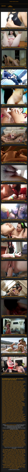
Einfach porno (13, 453)
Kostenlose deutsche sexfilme (12, 457)
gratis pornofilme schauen (14, 389)
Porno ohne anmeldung (9, 463)
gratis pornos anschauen (9, 390)
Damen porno (20, 463)
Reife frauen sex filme (13, 442)
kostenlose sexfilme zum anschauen (12, 415)
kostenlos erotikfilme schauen (14, 397)
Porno (4, 445)
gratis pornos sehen (12, 391)
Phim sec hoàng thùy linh (10, 467)
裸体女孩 (9, 465)
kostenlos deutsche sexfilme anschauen (9, 396)
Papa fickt (9, 453)
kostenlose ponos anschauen (11, 405)
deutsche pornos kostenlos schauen (12, 385)
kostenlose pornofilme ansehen (12, 406)
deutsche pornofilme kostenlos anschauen (10, 382)
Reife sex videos (11, 439)
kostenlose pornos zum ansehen (17, 412)
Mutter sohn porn (22, 451)
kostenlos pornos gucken (13, 400)
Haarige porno (17, 439)
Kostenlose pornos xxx (13, 446)
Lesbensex (16, 463)
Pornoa (24, 445)
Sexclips (22, 439)
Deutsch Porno (18, 450)
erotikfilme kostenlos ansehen (18, 387)
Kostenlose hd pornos (7, 461)
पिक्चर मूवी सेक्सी (18, 466)
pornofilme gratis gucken (21, 418)
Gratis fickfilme (17, 436)
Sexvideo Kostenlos (8, 431)
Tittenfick (8, 450)
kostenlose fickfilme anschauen (11, 404)
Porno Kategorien (10, 6)
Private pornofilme (10, 436)
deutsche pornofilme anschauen (8, 381)
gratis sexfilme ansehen (16, 392)
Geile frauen (15, 431)
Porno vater (19, 452)
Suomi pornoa (17, 430)
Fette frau (15, 449)
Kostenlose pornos (10, 454)
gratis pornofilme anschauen (7, 388)
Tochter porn (5, 452)
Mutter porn (13, 450)
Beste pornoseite (16, 458)
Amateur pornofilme (9, 437)
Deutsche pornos (21, 446)
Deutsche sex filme (9, 458)
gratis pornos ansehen (18, 390)
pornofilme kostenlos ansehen (15, 420)
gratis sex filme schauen (20, 391)
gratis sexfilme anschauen (7, 392)
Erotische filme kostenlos (7, 440)
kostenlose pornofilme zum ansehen (8, 408)
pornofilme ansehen (14, 417)
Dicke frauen (11, 449)
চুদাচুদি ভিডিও (8, 466)
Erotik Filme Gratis (10, 430)
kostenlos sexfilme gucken (11, 402)
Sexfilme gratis (21, 432)
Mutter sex (7, 451)
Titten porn (5, 450)
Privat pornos (22, 454)
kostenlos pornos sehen (10, 401)
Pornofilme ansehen (21, 442)
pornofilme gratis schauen (7, 419)
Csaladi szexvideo (14, 465)
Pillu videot (4, 430)
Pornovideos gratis (21, 462)
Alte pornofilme (21, 433)
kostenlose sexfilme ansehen (12, 414)
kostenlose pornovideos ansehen (8, 413)
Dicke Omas (6, 446)
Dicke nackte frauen (12, 434)
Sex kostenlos (8, 445)
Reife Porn (20, 435)
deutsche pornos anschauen (14, 383)
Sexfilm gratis (5, 434)
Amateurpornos (6, 442)
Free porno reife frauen (7, 435)
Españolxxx (13, 466)
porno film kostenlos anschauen (15, 416)
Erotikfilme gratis (12, 464)
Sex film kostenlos (17, 438)
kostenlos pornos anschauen (15, 399)
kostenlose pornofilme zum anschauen (16, 407)
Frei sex (18, 453)
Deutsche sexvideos (7, 433)
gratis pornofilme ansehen (17, 388)
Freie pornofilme (6, 455)
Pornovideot (16, 437)
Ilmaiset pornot (15, 435)
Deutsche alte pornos (14, 432)
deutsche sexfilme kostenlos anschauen (13, 386)
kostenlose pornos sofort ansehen (13, 411)
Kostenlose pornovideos (11, 456)
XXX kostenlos (5, 449)
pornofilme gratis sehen (16, 419)
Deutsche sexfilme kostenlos (17, 440)
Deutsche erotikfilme (21, 431)
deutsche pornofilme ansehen (19, 381)
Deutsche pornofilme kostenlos (16, 445)
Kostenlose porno (15, 433)
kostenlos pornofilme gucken (16, 398)
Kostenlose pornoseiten (12, 452)
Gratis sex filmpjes (14, 468)
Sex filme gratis (7, 432)
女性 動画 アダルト (18, 467)
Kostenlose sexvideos (9, 438)
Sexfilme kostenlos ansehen (14, 1)
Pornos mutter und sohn (20, 434)
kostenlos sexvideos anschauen (10, 403)
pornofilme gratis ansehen (11, 418)
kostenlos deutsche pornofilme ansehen (16, 395)
